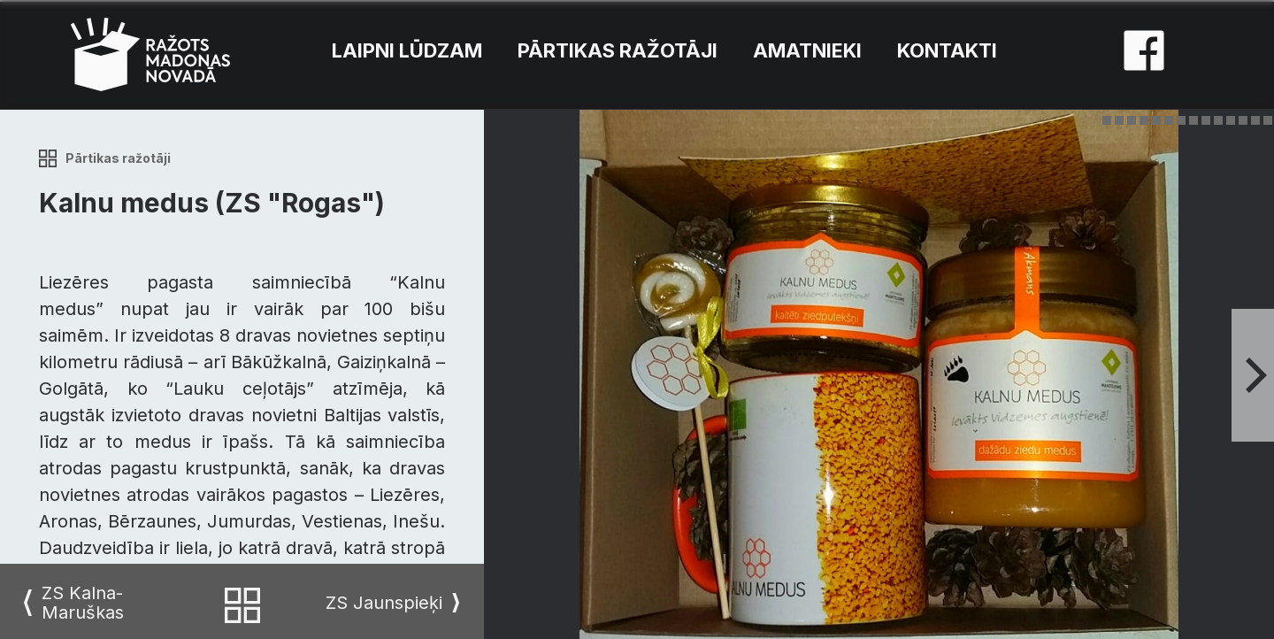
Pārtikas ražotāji (618, 50)
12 (1243, 120)
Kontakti (947, 50)
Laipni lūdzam (407, 50)
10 (1218, 120)
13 (1255, 120)
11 (1230, 120)
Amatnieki (807, 50)
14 (1267, 120)
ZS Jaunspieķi (384, 602)
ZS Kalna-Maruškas (83, 602)
